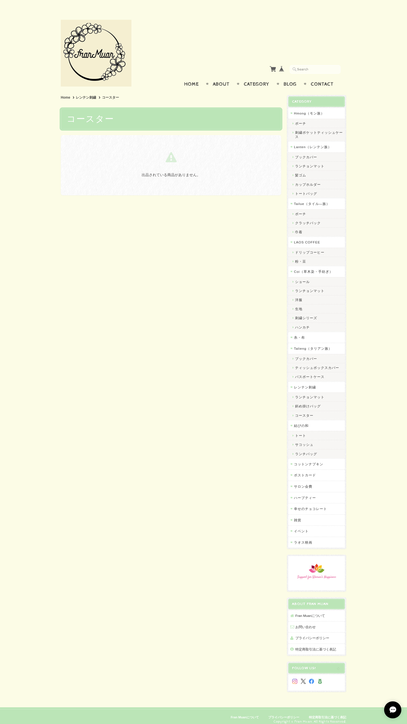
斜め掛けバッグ (308, 401)
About (221, 78)
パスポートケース (309, 371)
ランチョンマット (309, 161)
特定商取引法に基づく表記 (315, 643)
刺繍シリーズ (306, 312)
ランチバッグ (306, 448)
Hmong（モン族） (309, 108)
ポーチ (300, 118)
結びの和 (301, 420)
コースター (304, 410)
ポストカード (305, 470)
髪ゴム (300, 170)
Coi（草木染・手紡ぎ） (313, 266)
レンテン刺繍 (86, 92)
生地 (298, 303)
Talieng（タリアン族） (313, 343)
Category (256, 78)
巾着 (298, 226)
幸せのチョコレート (310, 503)
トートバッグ (306, 188)
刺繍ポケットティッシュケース (319, 129)
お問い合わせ (305, 621)
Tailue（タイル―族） (312, 198)
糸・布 (299, 332)
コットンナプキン (308, 458)
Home (191, 78)
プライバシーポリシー (312, 632)
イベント (301, 526)
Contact (322, 78)
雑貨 (297, 514)
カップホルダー (308, 179)
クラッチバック (308, 217)
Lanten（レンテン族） (313, 141)
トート (300, 430)
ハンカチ (302, 321)
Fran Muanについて (310, 610)
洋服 (298, 294)
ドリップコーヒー (309, 246)
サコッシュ (304, 439)
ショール (302, 276)
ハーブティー (305, 492)
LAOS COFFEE (307, 237)
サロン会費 (303, 481)
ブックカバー (306, 151)
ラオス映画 (303, 537)
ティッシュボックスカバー (317, 362)
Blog (289, 78)
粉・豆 (300, 256)
